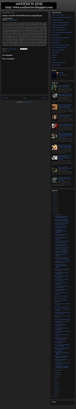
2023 (55, 199)
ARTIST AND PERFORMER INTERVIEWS (61, 17)
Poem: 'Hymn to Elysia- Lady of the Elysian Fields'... (62, 322)
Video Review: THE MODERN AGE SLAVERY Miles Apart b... (62, 220)
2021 (55, 204)
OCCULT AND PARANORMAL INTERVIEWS (62, 32)
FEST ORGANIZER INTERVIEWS (59, 25)
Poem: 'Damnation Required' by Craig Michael (61, 328)
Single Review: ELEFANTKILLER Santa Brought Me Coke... (62, 242)
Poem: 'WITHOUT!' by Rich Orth (61, 296)
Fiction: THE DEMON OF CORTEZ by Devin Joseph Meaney (60, 266)
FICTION (8, 51)
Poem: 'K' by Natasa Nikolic (60, 298)
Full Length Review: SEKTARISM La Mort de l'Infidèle (62, 345)
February (57, 389)
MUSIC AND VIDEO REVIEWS (59, 47)
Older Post (44, 98)
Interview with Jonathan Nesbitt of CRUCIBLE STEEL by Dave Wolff (65, 125)
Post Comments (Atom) (28, 102)
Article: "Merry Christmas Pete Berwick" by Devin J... (61, 235)
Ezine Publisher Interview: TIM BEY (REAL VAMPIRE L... (61, 217)
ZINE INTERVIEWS (56, 40)
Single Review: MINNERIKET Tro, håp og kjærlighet (62, 349)
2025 (55, 195)
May (56, 383)
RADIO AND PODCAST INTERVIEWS (60, 37)
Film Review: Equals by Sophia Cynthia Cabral (61, 360)
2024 (55, 197)
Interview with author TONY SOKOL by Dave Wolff (64, 86)
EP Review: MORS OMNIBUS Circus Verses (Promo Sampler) (61, 258)
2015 (55, 396)
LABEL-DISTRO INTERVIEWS (59, 30)
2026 (55, 193)
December (57, 214)
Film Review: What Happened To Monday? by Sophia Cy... (61, 357)
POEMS (53, 60)
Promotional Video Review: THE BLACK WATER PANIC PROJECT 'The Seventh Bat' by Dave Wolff (65, 157)
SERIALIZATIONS (56, 65)
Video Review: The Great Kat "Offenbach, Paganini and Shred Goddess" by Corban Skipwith (65, 146)
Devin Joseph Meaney (12, 20)
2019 (55, 208)
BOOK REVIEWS (56, 42)
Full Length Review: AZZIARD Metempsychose (61, 273)
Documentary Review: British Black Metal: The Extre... (62, 262)
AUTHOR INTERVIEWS (57, 20)
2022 (55, 201)
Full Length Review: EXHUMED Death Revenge (61, 276)
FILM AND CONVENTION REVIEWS (60, 45)
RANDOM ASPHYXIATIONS (58, 62)
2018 (55, 210)
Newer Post (5, 98)
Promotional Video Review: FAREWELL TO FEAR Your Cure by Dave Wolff (65, 179)
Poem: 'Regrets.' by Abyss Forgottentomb (60, 342)
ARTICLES (54, 55)
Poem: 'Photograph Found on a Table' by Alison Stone (61, 338)
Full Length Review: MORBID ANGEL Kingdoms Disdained (61, 367)
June (56, 381)
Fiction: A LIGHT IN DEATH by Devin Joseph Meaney (61, 223)
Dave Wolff (60, 72)
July (56, 378)
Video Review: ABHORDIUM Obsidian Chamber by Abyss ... (61, 252)
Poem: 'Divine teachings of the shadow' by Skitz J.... (61, 290)
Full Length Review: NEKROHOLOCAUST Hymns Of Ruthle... (61, 353)
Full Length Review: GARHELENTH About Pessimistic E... (60, 231)
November (57, 370)
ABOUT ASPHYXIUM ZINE (58, 15)
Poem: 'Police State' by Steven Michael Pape (60, 283)
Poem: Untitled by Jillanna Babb (61, 307)
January (56, 391)
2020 (55, 206)
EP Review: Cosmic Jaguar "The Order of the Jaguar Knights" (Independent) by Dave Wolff (65, 106)
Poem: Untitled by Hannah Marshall (62, 319)
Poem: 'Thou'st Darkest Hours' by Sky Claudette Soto (61, 286)
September (57, 374)
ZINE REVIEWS (55, 52)
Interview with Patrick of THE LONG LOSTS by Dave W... (61, 245)
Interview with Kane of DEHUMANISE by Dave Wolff (65, 168)
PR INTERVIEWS (56, 35)
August (56, 376)
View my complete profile (62, 74)
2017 (55, 212)
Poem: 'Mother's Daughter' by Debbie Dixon (60, 325)
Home (25, 98)
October (56, 372)
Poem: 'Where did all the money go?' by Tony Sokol (61, 280)
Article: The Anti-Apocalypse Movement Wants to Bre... (60, 227)
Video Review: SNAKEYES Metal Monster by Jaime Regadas (61, 248)
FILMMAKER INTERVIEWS (58, 27)
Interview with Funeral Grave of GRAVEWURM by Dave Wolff (65, 95)
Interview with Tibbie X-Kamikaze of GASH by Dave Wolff (65, 116)
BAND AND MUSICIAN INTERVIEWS (61, 22)
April (56, 385)
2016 (55, 394)
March (56, 387)
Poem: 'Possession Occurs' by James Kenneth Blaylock (62, 313)
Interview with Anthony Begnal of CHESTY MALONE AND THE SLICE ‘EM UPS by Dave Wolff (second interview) (65, 135)
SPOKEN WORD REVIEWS (58, 50)
